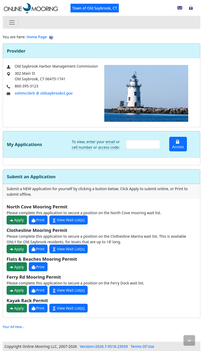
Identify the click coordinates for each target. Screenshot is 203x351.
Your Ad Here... (14, 327)
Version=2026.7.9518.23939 (104, 346)
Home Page (36, 36)
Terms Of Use (142, 346)
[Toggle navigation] (12, 22)
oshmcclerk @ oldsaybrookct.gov (44, 93)
